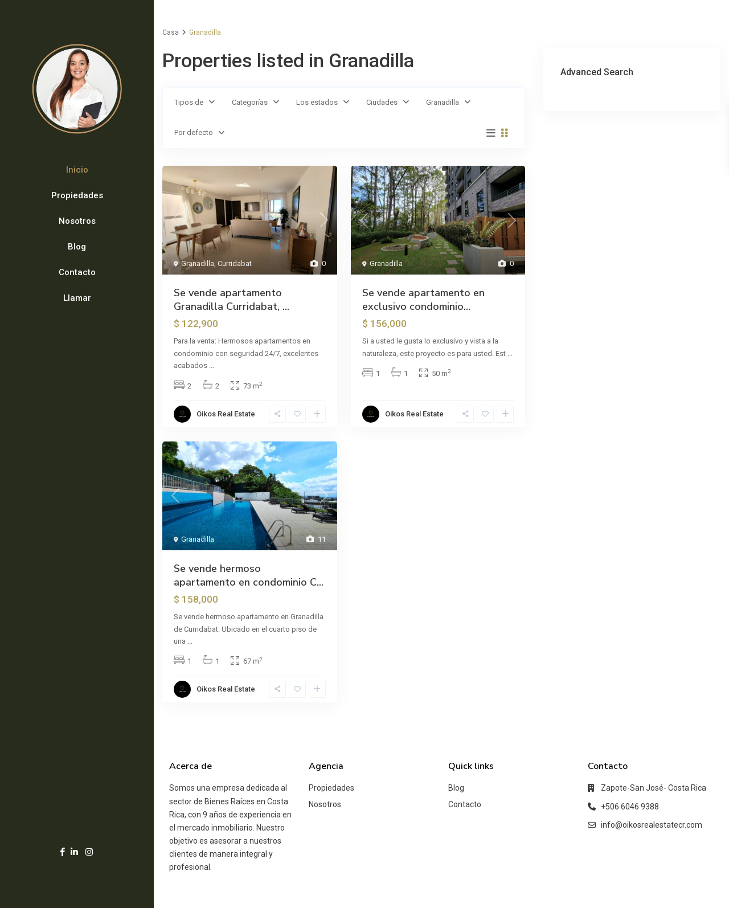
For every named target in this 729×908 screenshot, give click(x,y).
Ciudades (382, 102)
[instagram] (89, 852)
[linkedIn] (74, 852)
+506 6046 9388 (630, 806)
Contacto (77, 272)
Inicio (77, 170)
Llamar (77, 298)
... (211, 365)
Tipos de (188, 102)
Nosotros (77, 221)
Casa (170, 32)
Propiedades (77, 195)
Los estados (317, 102)
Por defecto (193, 132)
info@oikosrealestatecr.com (651, 824)
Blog (77, 247)
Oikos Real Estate (225, 414)
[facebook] (62, 852)
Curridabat (235, 263)
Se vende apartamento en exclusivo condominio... (423, 299)
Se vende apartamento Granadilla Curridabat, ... (231, 299)
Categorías (250, 102)
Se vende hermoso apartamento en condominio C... (248, 575)
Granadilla (442, 102)
